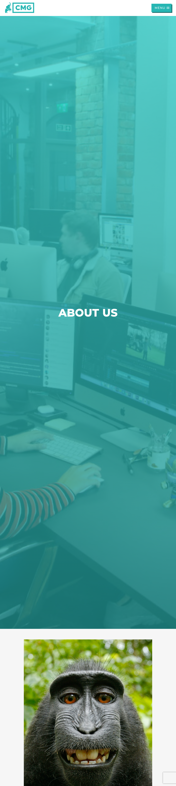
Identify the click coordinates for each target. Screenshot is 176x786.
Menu (162, 8)
